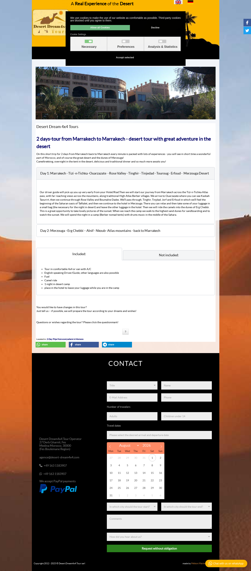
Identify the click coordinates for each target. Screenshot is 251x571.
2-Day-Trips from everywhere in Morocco (65, 339)
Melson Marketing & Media (204, 563)
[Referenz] (159, 537)
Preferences (126, 46)
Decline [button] (155, 27)
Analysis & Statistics (162, 46)
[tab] (79, 254)
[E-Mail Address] (132, 397)
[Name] (186, 385)
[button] (125, 173)
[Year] (147, 445)
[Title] (132, 385)
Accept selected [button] (125, 57)
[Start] (132, 507)
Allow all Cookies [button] (100, 27)
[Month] (129, 445)
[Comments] (159, 522)
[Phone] (186, 397)
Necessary (89, 46)
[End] (186, 507)
